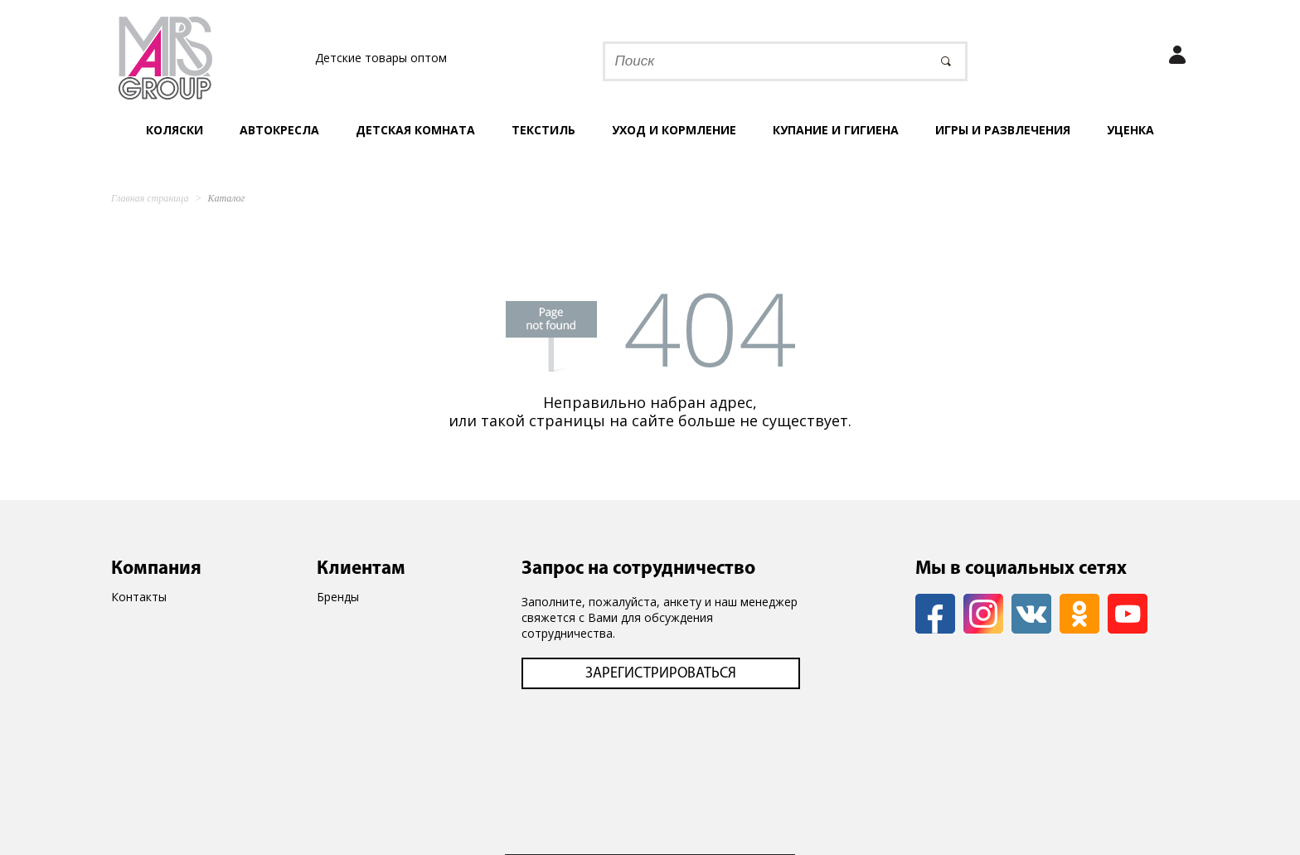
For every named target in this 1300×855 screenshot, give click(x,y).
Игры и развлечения (1002, 130)
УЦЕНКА (1130, 130)
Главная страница (149, 198)
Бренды (338, 597)
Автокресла (279, 130)
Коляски (174, 130)
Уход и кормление (674, 130)
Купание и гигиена (836, 130)
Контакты (139, 597)
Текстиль (543, 130)
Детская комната (415, 130)
